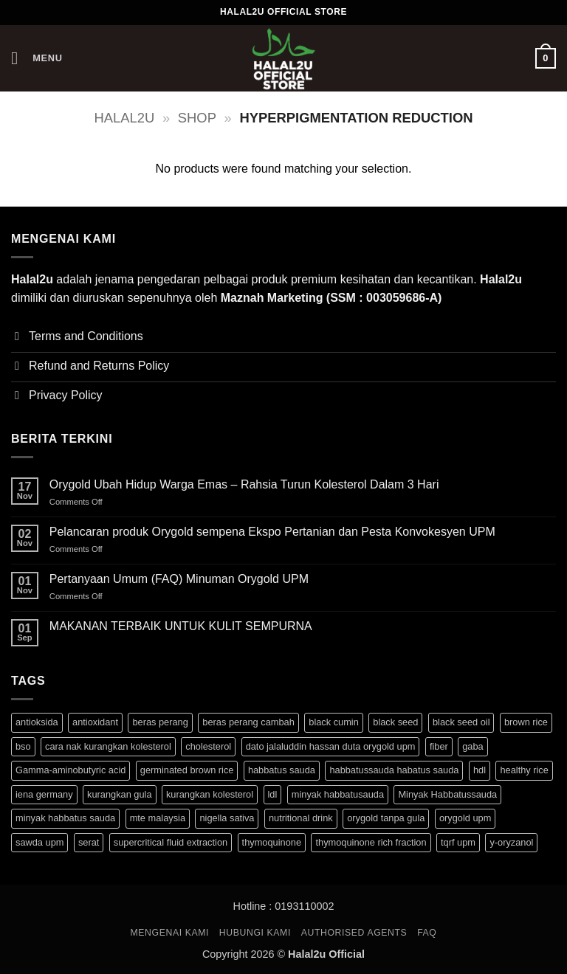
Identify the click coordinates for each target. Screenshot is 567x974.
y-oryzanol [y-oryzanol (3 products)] (511, 842)
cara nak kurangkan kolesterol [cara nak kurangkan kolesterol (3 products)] (108, 746)
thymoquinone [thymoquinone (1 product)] (271, 842)
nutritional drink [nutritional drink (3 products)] (301, 817)
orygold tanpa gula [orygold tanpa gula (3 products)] (386, 817)
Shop (197, 117)
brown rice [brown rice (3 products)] (526, 722)
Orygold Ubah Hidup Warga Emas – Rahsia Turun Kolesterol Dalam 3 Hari (244, 484)
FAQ (426, 933)
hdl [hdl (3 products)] (479, 770)
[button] (37, 58)
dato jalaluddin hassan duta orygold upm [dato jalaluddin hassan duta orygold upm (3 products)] (331, 746)
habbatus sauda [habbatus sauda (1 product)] (281, 770)
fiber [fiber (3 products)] (439, 746)
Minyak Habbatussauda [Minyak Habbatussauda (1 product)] (447, 794)
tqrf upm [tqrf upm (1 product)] (458, 842)
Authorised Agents (354, 933)
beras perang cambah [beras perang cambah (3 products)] (248, 722)
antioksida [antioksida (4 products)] (37, 722)
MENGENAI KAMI (170, 933)
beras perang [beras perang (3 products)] (160, 722)
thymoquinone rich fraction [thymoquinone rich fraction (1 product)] (370, 842)
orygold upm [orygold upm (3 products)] (465, 817)
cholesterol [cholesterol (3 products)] (208, 746)
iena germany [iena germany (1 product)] (44, 794)
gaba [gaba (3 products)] (472, 746)
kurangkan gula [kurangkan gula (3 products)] (119, 794)
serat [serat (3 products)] (88, 842)
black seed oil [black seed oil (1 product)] (461, 722)
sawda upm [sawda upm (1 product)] (39, 842)
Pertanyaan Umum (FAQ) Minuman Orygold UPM (179, 579)
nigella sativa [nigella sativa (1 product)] (226, 817)
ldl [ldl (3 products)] (273, 794)
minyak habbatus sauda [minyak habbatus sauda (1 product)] (65, 817)
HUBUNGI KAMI (255, 933)
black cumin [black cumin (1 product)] (334, 722)
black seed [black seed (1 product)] (395, 722)
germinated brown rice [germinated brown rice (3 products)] (187, 770)
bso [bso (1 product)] (23, 746)
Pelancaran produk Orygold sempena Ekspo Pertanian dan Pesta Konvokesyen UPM (272, 531)
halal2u (124, 117)
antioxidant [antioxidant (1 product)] (95, 722)
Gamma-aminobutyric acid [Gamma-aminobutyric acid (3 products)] (71, 770)
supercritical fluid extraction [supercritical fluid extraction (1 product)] (170, 842)
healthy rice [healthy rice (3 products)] (524, 770)
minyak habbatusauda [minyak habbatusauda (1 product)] (338, 794)
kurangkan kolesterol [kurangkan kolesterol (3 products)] (209, 794)
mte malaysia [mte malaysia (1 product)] (157, 817)
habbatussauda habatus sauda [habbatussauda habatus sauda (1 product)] (393, 770)
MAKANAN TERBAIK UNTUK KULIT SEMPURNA (180, 626)
